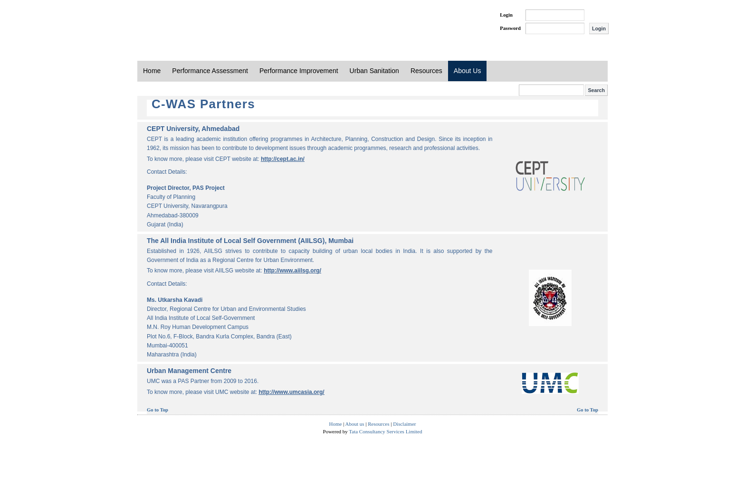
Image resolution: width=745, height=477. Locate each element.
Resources (426, 71)
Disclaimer (404, 424)
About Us (467, 71)
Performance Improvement (298, 71)
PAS (169, 23)
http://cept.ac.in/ (283, 159)
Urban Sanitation (374, 71)
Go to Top (157, 409)
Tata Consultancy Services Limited (385, 431)
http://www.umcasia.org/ (291, 392)
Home (152, 71)
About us (354, 424)
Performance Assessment (210, 71)
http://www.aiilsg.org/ (292, 270)
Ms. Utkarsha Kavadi (174, 300)
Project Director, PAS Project (186, 188)
